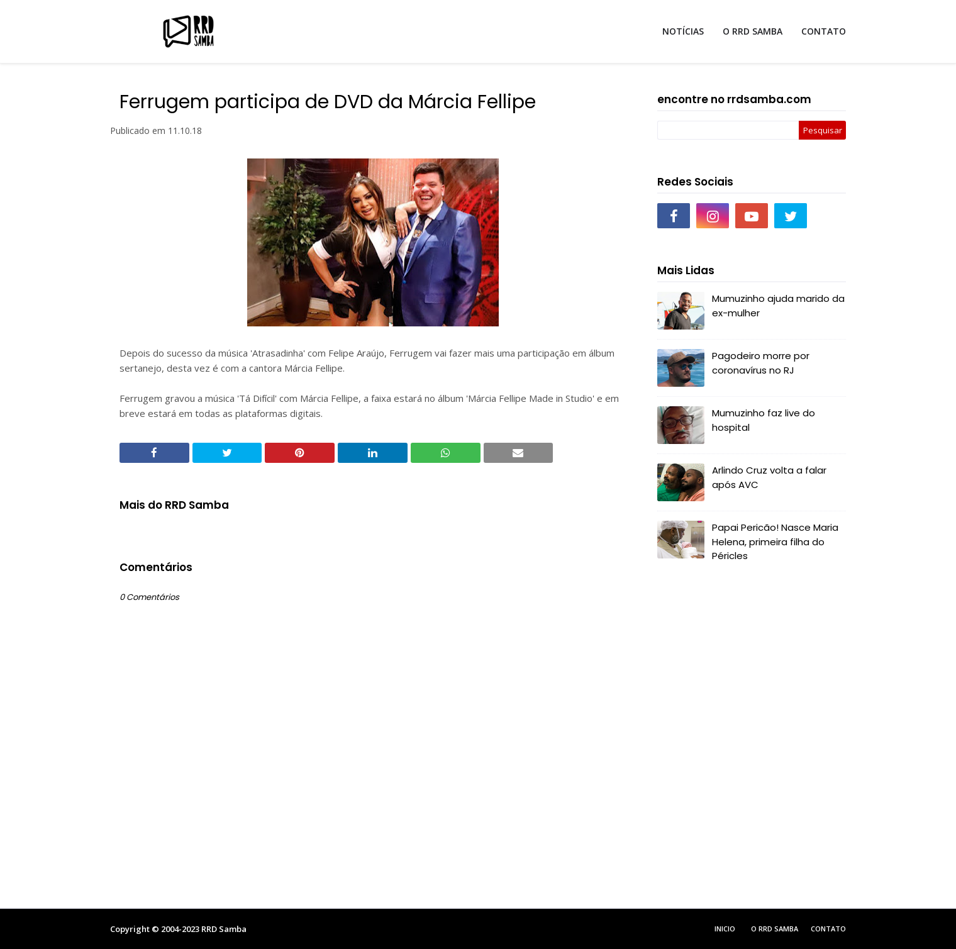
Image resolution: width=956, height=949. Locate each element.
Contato (828, 928)
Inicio (724, 928)
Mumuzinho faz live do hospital (763, 420)
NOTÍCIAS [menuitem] (683, 31)
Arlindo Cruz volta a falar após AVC (769, 477)
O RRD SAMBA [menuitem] (752, 31)
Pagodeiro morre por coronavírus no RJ (760, 363)
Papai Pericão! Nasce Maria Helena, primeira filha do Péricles (775, 541)
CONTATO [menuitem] (823, 31)
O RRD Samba (774, 928)
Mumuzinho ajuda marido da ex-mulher (778, 305)
